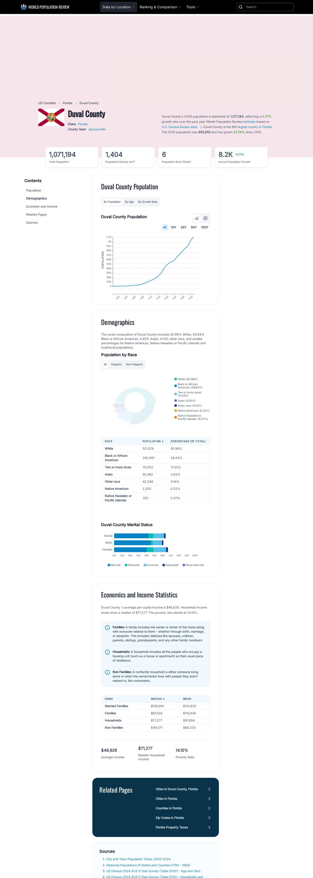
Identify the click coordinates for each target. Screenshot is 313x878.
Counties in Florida (169, 821)
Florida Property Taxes (172, 841)
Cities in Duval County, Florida (177, 802)
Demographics (36, 198)
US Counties (47, 103)
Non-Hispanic (134, 372)
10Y (173, 227)
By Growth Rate (147, 201)
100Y (204, 227)
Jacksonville (96, 129)
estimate (249, 121)
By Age (129, 201)
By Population (112, 201)
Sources (32, 222)
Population (33, 190)
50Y (194, 227)
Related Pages (36, 214)
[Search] (269, 7)
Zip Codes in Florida (170, 831)
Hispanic (116, 372)
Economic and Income (41, 206)
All (164, 227)
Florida (68, 103)
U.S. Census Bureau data (179, 127)
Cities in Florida (166, 812)
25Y (183, 227)
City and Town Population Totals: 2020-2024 (138, 872)
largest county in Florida (255, 127)
